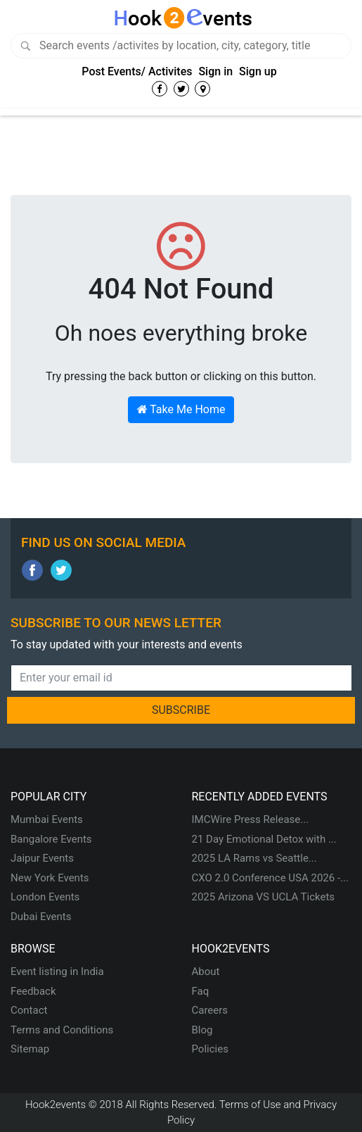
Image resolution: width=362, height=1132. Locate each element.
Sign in (215, 71)
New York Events (50, 878)
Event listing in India (57, 971)
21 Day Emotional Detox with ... (264, 839)
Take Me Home (181, 409)
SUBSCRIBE (181, 710)
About (206, 971)
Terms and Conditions (62, 1030)
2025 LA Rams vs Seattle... (254, 858)
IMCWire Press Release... (250, 819)
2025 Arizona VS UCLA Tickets (263, 897)
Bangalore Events (51, 839)
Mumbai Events (47, 819)
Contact (29, 1010)
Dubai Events (41, 916)
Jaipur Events (42, 858)
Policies (210, 1049)
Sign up (258, 71)
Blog (202, 1030)
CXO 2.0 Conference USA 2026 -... (270, 878)
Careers (210, 1010)
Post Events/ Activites (137, 71)
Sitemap (30, 1049)
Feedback (33, 991)
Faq (200, 991)
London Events (45, 897)
